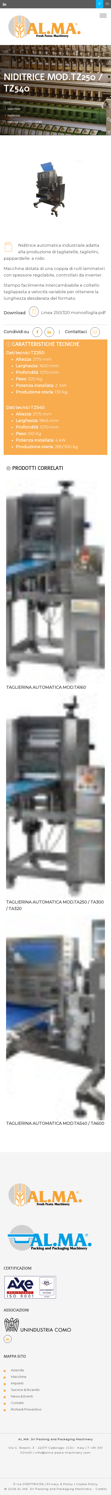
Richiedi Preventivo (26, 1409)
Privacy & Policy (60, 1484)
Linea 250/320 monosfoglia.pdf (67, 312)
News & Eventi (22, 1396)
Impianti (17, 1383)
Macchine (18, 1377)
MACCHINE (14, 109)
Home (7, 102)
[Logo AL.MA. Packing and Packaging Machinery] (50, 1239)
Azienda (17, 1370)
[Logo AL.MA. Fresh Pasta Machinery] (45, 1194)
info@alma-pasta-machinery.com (63, 1452)
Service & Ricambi (25, 1390)
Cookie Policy (87, 1484)
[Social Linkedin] (7, 1339)
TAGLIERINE (14, 116)
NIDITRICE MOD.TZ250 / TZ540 (25, 122)
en (107, 4)
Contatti (17, 1403)
